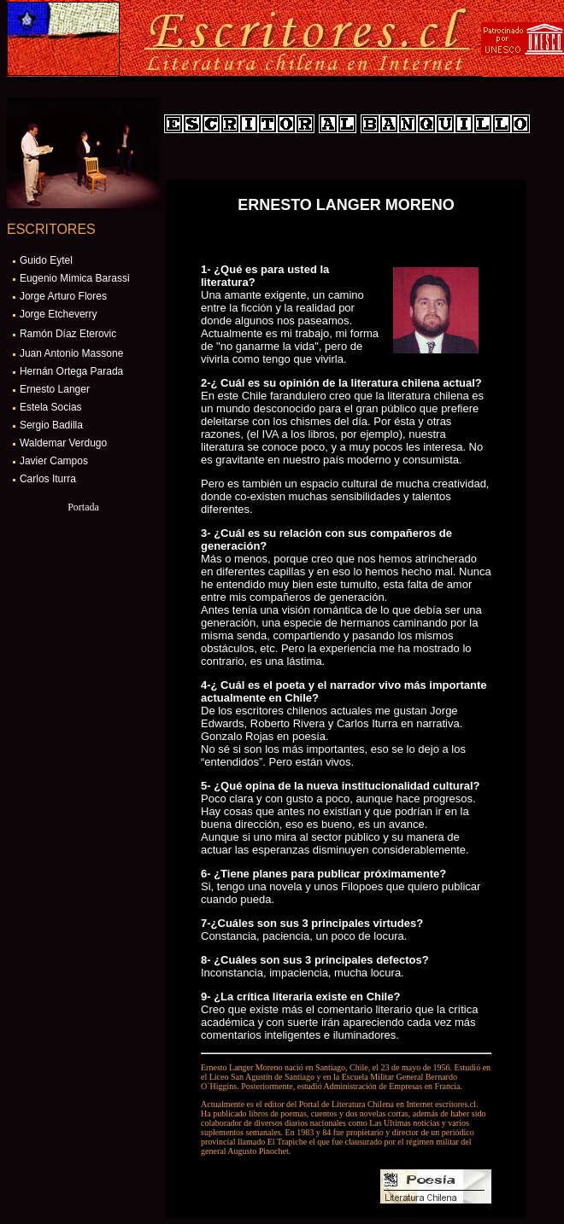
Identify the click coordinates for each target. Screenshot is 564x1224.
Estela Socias (51, 407)
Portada (83, 507)
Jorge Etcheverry (58, 314)
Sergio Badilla (51, 425)
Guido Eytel (46, 260)
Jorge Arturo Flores (63, 296)
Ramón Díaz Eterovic (68, 334)
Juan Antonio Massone (71, 353)
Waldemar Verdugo (63, 443)
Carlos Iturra (48, 479)
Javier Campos (54, 461)
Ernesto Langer (55, 389)
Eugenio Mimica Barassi (75, 278)
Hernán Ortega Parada (71, 371)
